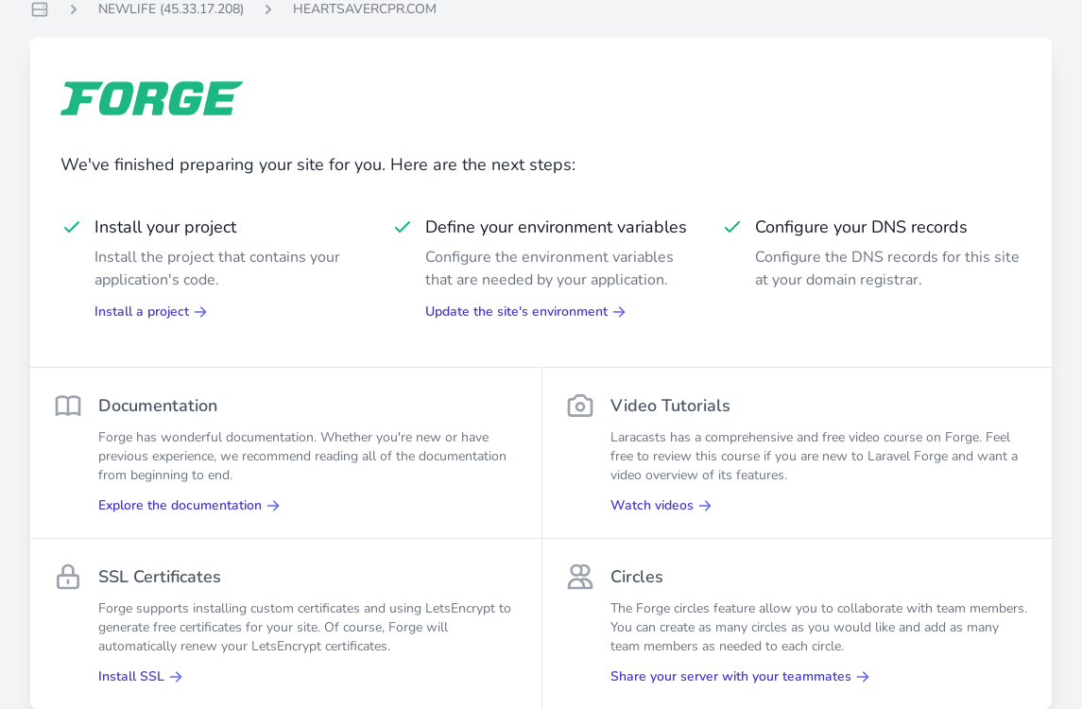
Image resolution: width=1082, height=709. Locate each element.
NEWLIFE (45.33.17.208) (171, 9)
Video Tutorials (670, 405)
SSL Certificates (159, 576)
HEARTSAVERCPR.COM (365, 9)
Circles (636, 576)
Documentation (157, 405)
